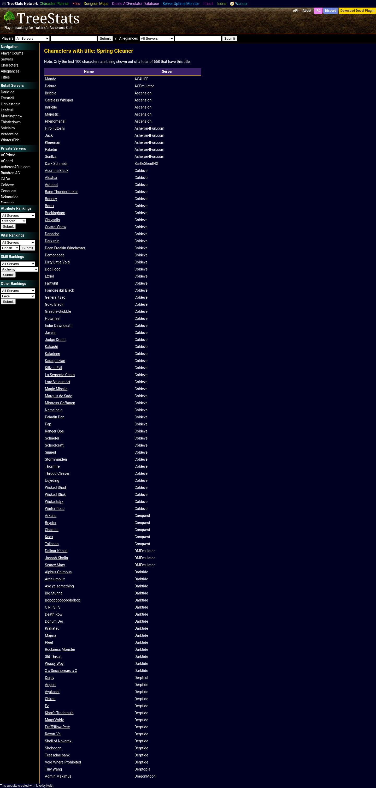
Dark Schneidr (56, 163)
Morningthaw (11, 116)
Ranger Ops (54, 431)
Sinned (50, 452)
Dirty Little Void (57, 262)
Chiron (50, 699)
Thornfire (52, 466)
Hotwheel (52, 318)
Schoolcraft (54, 445)
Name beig (53, 410)
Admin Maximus (58, 776)
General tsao (55, 297)
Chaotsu (51, 530)
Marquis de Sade (58, 396)
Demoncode (54, 255)
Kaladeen (52, 354)
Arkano (50, 516)
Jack (49, 135)
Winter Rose (54, 509)
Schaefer (52, 438)
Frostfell (7, 98)
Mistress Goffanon (60, 403)
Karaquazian (55, 361)
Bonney (51, 199)
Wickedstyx (54, 502)
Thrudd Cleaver (57, 473)
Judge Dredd (55, 340)
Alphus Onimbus (58, 572)
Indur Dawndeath (59, 325)
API (295, 11)
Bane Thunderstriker (61, 192)
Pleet (49, 642)
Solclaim (8, 128)
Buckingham (55, 213)
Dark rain (52, 241)
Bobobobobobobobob (62, 600)
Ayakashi (52, 692)
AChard (7, 161)
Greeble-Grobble (58, 311)
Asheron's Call (60, 28)
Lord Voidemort (57, 382)
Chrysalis (52, 220)
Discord (330, 11)
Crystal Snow (55, 227)
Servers (7, 59)
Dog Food (53, 269)
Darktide (7, 92)
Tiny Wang (53, 769)
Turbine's (41, 28)
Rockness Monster (60, 649)
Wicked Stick (55, 494)
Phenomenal (55, 121)
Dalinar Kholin (56, 551)
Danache (52, 234)
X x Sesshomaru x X (61, 671)
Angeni (50, 685)
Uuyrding (52, 480)
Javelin (50, 332)
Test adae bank (57, 755)
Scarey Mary (55, 565)
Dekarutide (9, 197)
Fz (47, 706)
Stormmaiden (56, 459)
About (306, 11)
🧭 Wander (239, 4)
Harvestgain (10, 104)
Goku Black (54, 304)
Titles (5, 77)
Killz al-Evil (53, 368)
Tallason (52, 544)
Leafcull (7, 110)
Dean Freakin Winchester (65, 248)
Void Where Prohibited (63, 762)
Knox (49, 537)
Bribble (50, 93)
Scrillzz (51, 156)
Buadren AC (10, 173)
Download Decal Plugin (357, 11)
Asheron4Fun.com (16, 167)
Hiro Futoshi (55, 128)
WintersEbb (10, 140)
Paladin (51, 149)
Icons (221, 4)
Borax (49, 206)
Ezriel (49, 276)
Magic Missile (56, 389)
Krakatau (52, 628)
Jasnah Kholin (56, 558)
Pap (48, 424)
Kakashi (51, 347)
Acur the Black (56, 171)
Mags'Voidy (54, 720)
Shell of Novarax (58, 741)
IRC (318, 11)
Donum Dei (54, 621)
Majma (50, 635)
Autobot (51, 185)
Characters (10, 65)
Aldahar (51, 178)
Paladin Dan (54, 417)
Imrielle (51, 107)
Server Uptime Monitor (181, 4)
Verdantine (9, 134)
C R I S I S (52, 607)
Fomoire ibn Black (59, 290)
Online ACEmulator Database (135, 4)
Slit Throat (53, 656)
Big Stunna (53, 593)
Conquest (8, 191)
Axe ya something (59, 586)
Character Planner (54, 4)
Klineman (52, 142)
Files (76, 4)
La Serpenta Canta (60, 375)
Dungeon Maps (96, 4)
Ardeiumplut (55, 579)
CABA (5, 179)
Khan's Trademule (59, 713)
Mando (50, 79)
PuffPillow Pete (57, 727)
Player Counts (12, 53)
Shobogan (53, 748)
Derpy (49, 678)
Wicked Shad (55, 487)
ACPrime (8, 155)
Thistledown (11, 122)
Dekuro (50, 86)
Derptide (8, 203)
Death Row (53, 614)
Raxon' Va (53, 734)
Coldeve (7, 185)
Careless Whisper (59, 100)
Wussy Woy (54, 663)
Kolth (49, 785)
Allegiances (10, 71)
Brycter (50, 523)
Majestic (52, 114)
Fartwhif (51, 283)
